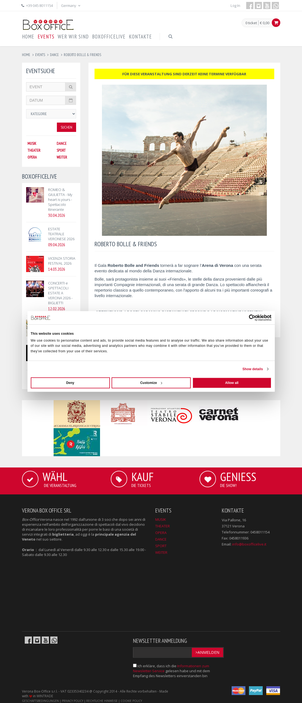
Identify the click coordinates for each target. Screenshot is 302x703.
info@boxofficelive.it (249, 544)
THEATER (33, 150)
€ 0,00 (264, 22)
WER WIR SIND (73, 36)
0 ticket (251, 23)
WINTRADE (45, 696)
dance (54, 54)
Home (26, 54)
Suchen (66, 127)
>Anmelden (207, 652)
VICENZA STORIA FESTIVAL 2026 (61, 261)
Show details (252, 369)
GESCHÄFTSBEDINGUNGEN (40, 701)
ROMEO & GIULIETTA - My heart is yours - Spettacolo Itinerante (60, 199)
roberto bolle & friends (82, 54)
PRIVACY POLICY (72, 701)
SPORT (61, 150)
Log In (235, 5)
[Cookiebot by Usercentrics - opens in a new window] (247, 317)
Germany (71, 5)
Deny (70, 383)
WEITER (62, 157)
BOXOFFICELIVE (109, 36)
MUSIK (31, 143)
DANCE (62, 143)
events (40, 54)
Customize (151, 383)
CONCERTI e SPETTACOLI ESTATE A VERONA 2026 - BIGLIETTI (60, 293)
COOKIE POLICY (131, 701)
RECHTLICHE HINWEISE (102, 701)
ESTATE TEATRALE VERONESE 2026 (61, 233)
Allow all (232, 383)
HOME (28, 36)
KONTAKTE (140, 36)
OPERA (32, 157)
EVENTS (46, 36)
